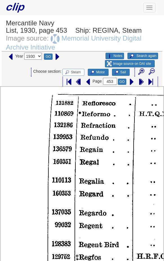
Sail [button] (120, 72)
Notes (114, 56)
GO (48, 57)
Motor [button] (97, 72)
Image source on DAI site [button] (129, 63)
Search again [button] (142, 56)
